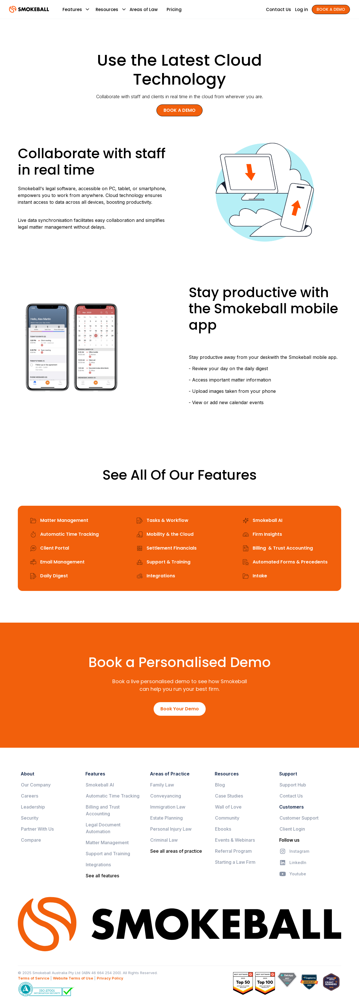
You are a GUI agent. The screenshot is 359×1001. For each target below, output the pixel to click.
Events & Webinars (235, 840)
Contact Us (291, 796)
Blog (220, 785)
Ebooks (223, 829)
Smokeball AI (100, 785)
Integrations (98, 864)
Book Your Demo (179, 709)
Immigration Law (167, 807)
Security (29, 818)
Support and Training (108, 853)
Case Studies (229, 796)
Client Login (292, 829)
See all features (102, 875)
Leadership (33, 807)
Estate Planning (166, 818)
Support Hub (293, 785)
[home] (29, 9)
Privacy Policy (110, 978)
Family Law (162, 785)
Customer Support (299, 818)
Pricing (174, 9)
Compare (31, 840)
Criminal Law (164, 840)
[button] (72, 9)
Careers (29, 796)
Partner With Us (37, 829)
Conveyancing (165, 796)
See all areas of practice (176, 851)
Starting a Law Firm (235, 862)
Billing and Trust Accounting (103, 810)
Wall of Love (228, 807)
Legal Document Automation (103, 828)
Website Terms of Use (73, 978)
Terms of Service (33, 978)
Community (227, 818)
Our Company (36, 785)
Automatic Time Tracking (112, 796)
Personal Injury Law (171, 829)
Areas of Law (144, 9)
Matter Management (107, 842)
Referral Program (233, 851)
